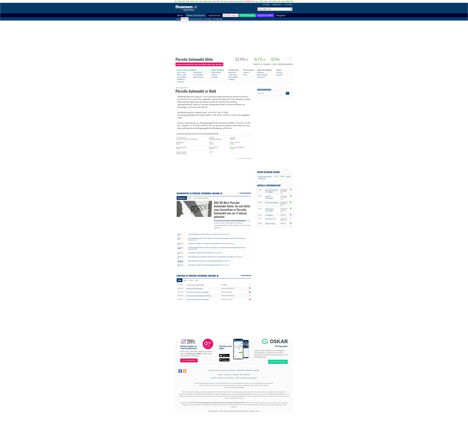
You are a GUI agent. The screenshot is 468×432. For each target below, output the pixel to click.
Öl (244, 1)
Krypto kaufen (265, 15)
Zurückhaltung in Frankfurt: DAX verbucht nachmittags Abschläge (210, 257)
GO (287, 93)
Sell (196, 280)
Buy (185, 280)
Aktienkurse (239, 411)
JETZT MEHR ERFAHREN (278, 362)
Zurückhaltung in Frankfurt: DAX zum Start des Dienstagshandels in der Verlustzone (217, 238)
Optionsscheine (262, 75)
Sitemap (214, 378)
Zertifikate (260, 72)
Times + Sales (181, 75)
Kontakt (220, 375)
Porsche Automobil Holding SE (264, 177)
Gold (283, 1)
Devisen (226, 411)
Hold (191, 280)
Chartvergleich (198, 75)
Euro (256, 1)
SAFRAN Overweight (269, 197)
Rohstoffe (252, 411)
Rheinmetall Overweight (269, 210)
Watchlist (279, 75)
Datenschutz (222, 378)
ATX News (208, 19)
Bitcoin (246, 411)
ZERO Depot (231, 15)
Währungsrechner (213, 411)
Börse (180, 15)
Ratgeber (281, 15)
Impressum (228, 375)
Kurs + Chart (181, 72)
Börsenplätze (181, 77)
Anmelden (266, 4)
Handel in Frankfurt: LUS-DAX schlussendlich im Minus (206, 243)
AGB (236, 378)
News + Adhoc (216, 72)
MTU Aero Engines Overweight (271, 191)
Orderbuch (181, 79)
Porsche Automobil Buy (194, 288)
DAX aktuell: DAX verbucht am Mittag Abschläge (204, 261)
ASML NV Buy (270, 224)
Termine (246, 72)
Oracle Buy (269, 215)
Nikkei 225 (249, 370)
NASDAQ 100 (241, 370)
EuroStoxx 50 (224, 370)
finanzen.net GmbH (238, 387)
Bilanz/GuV (232, 72)
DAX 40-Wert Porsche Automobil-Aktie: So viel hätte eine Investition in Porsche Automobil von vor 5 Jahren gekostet (232, 210)
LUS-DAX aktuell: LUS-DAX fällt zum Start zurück (204, 234)
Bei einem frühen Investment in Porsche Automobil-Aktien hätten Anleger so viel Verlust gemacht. (232, 224)
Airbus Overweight (271, 203)
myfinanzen (214, 15)
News (178, 19)
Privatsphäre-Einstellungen (248, 378)
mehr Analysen (246, 275)
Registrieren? (277, 4)
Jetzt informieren (189, 360)
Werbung (236, 375)
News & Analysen (196, 15)
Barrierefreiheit (245, 375)
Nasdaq (231, 1)
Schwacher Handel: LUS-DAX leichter (200, 253)
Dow (200, 1)
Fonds (257, 411)
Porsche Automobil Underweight (197, 292)
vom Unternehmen (201, 198)
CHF (270, 1)
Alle (189, 198)
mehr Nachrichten (245, 193)
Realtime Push (198, 77)
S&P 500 (256, 370)
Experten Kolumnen (196, 19)
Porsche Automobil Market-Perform (198, 296)
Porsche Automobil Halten (195, 285)
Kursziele (214, 77)
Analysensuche (264, 89)
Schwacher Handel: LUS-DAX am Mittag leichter (204, 265)
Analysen (184, 19)
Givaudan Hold (270, 219)
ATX (175, 1)
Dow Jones (232, 370)
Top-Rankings (217, 19)
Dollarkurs (232, 411)
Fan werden (288, 4)
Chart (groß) (197, 72)
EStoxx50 (216, 1)
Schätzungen (232, 75)
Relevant (182, 198)
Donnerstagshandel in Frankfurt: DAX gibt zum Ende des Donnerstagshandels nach (216, 247)
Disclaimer (230, 378)
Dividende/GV (233, 77)
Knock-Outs (261, 77)
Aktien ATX (212, 370)
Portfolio (279, 72)
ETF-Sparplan (247, 15)
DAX (187, 1)
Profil (245, 75)
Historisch (180, 82)
